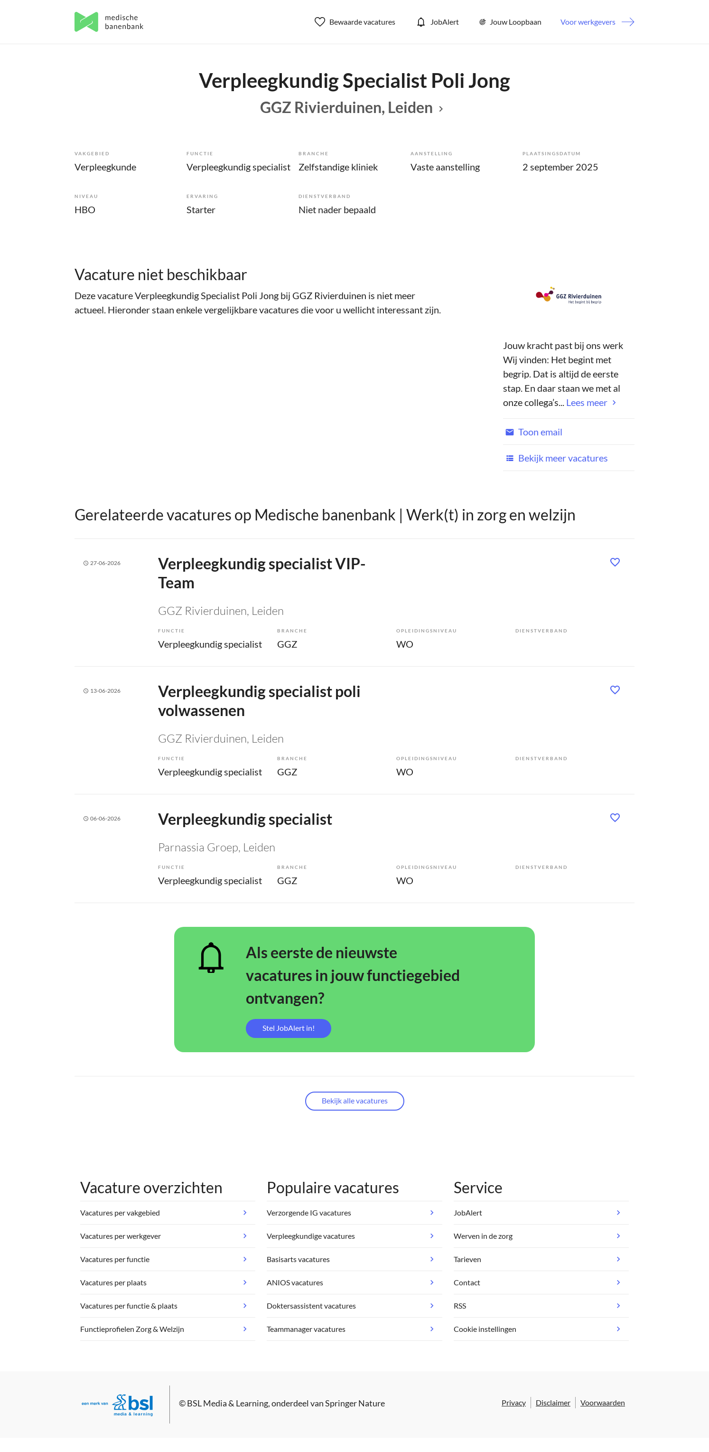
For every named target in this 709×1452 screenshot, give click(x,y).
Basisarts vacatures (298, 1258)
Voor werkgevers (588, 21)
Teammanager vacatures (306, 1328)
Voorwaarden (602, 1402)
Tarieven (467, 1258)
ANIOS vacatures (295, 1282)
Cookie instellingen (485, 1328)
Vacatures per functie (114, 1258)
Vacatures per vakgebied (120, 1212)
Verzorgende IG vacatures (309, 1212)
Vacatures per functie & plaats (128, 1305)
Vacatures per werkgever (120, 1235)
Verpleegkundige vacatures (311, 1235)
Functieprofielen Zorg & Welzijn (132, 1328)
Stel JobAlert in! (288, 1027)
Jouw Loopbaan (509, 22)
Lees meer (586, 402)
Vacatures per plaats (113, 1282)
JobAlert (436, 22)
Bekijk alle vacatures (355, 1100)
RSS (460, 1305)
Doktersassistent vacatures (311, 1305)
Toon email (532, 431)
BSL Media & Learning (227, 1403)
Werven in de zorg (483, 1235)
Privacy (514, 1402)
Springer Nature (355, 1403)
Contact (467, 1282)
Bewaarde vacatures (355, 22)
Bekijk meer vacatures (555, 457)
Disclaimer (553, 1402)
